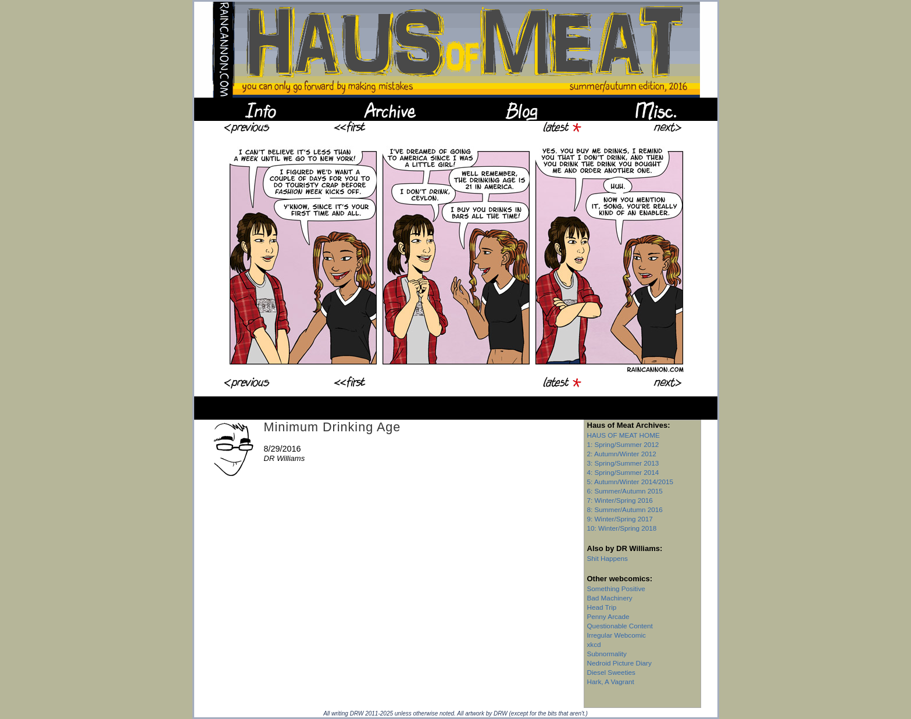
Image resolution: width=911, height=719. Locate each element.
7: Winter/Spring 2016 (620, 500)
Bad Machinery (610, 598)
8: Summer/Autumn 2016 (625, 509)
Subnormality (607, 653)
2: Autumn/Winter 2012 (621, 453)
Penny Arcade (608, 616)
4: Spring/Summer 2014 (623, 472)
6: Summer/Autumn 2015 (625, 491)
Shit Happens (607, 558)
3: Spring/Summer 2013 (623, 463)
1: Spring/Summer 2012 (623, 444)
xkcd (594, 644)
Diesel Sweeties (611, 672)
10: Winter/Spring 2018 (622, 528)
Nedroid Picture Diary (619, 663)
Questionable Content (620, 625)
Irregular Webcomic (616, 635)
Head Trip (602, 607)
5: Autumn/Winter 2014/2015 (630, 481)
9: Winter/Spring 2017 (620, 519)
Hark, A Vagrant (610, 681)
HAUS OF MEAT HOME (623, 435)
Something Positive (616, 588)
